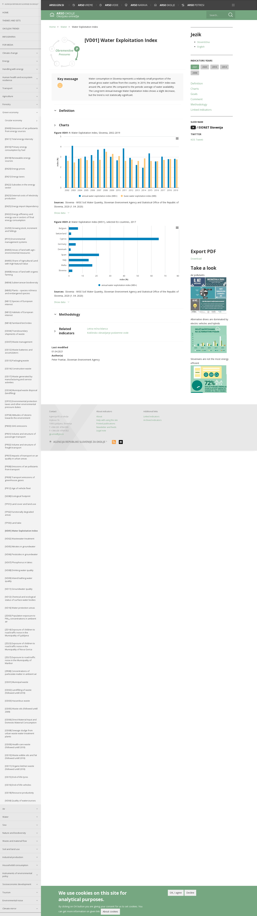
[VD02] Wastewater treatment (19, 538)
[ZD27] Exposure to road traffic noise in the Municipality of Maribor (20, 660)
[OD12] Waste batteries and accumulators (18, 351)
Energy (5, 61)
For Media (7, 44)
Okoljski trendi (10, 28)
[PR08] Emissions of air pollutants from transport (21, 468)
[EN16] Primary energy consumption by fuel (16, 148)
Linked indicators (201, 109)
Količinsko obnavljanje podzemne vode (107, 332)
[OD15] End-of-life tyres (16, 776)
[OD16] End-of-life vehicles (18, 784)
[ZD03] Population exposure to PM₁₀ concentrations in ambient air (20, 618)
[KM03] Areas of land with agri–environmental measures (20, 251)
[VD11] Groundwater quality (18, 588)
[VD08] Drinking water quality (19, 570)
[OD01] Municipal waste (16, 682)
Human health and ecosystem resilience (17, 79)
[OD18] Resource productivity (19, 792)
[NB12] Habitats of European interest (19, 314)
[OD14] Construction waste (18, 368)
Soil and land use (11, 849)
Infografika (8, 36)
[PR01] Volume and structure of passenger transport (20, 435)
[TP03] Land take (13, 522)
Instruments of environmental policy (17, 875)
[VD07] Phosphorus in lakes (18, 562)
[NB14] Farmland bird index (18, 323)
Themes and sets (11, 20)
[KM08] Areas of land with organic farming (21, 273)
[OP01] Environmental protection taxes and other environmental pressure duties (21, 404)
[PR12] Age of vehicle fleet (18, 488)
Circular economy (13, 120)
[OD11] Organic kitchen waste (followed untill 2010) (19, 767)
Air (3, 808)
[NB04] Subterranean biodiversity (21, 282)
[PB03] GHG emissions (16, 425)
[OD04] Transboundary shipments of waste (16, 332)
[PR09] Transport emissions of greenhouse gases (20, 479)
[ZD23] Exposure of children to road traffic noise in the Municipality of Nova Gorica (20, 646)
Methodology (199, 104)
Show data (59, 212)
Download (196, 258)
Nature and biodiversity (14, 832)
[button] (233, 5)
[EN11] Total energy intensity (19, 139)
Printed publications (105, 423)
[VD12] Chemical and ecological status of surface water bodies (20, 598)
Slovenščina (203, 42)
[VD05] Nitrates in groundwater (20, 546)
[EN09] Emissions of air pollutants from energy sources (21, 130)
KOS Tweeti (197, 139)
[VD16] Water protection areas (20, 607)
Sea (4, 824)
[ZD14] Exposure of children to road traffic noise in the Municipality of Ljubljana (20, 632)
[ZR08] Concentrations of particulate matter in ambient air (21, 672)
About (99, 416)
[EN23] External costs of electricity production (21, 197)
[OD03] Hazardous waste (17, 700)
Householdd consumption (15, 865)
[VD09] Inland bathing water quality (18, 580)
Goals (194, 94)
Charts (195, 89)
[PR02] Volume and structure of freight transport (20, 446)
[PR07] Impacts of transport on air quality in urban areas (21, 457)
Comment (197, 99)
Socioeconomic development (16, 884)
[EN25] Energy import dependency (22, 206)
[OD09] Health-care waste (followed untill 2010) (17, 746)
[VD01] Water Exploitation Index (21, 530)
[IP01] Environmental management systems (16, 240)
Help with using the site (107, 420)
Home (5, 12)
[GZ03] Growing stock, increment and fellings (21, 229)
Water (5, 816)
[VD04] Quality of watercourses (20, 800)
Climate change (10, 52)
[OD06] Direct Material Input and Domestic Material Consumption (21, 721)
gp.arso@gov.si (56, 434)
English (201, 46)
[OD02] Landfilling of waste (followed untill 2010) (18, 691)
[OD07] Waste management (18, 341)
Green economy (10, 112)
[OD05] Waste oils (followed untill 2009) (21, 710)
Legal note (101, 430)
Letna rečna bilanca (97, 328)
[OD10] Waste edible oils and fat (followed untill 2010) (21, 757)
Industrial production (12, 857)
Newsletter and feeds (106, 427)
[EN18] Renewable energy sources (17, 159)
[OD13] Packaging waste (17, 360)
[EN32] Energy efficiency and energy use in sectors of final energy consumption (19, 217)
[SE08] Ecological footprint (17, 496)
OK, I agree (176, 892)
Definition (197, 83)
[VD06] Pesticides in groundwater (21, 554)
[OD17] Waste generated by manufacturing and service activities (18, 379)
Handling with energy (12, 69)
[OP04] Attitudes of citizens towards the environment (18, 416)
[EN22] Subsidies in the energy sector (20, 186)
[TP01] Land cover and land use (20, 504)
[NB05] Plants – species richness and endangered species (21, 292)
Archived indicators (152, 420)
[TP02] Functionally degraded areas (19, 513)
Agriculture (7, 96)
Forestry (6, 104)
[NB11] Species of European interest (19, 303)
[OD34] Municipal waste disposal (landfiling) (21, 392)
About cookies (110, 911)
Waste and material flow (14, 840)
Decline (190, 892)
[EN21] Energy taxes (15, 176)
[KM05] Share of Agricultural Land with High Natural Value (21, 262)
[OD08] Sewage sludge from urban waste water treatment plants (19, 733)
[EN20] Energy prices (15, 168)
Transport (7, 88)
